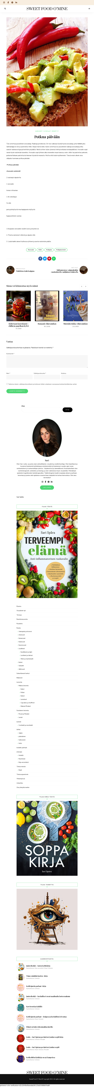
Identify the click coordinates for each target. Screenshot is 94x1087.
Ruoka (19, 628)
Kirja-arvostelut (24, 762)
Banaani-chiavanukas (47, 324)
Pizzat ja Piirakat (24, 714)
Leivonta (19, 682)
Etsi (23, 406)
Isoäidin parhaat (22, 748)
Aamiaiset (39, 131)
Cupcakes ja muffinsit (27, 703)
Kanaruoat (22, 638)
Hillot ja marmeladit (27, 659)
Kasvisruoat (22, 645)
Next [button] (86, 286)
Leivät (20, 717)
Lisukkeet (22, 649)
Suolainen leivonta (23, 711)
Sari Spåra (20, 497)
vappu (21, 733)
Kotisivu (63, 373)
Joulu (20, 743)
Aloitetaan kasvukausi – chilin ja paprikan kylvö (18, 325)
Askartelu (20, 783)
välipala (49, 250)
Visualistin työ (21, 611)
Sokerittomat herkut (23, 673)
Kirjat (20, 770)
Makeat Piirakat (26, 706)
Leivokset (24, 699)
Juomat (19, 722)
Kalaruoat (22, 642)
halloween (22, 740)
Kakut (22, 689)
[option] (18, 310)
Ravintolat (22, 759)
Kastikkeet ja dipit (26, 652)
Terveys (19, 615)
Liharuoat (22, 635)
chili (40, 250)
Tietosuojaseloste (22, 774)
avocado (30, 250)
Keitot (20, 662)
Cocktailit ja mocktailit (26, 725)
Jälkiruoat (22, 669)
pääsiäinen (22, 736)
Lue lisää (47, 487)
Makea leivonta (23, 686)
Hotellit (21, 755)
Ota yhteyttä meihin (23, 787)
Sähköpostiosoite (40, 373)
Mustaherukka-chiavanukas (75, 324)
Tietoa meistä (21, 767)
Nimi (8, 373)
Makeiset (19, 678)
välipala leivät (62, 250)
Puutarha (19, 624)
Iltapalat (47, 131)
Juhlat (18, 730)
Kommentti (10, 354)
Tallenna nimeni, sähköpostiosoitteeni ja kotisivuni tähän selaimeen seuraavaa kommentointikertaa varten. (42, 384)
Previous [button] (82, 286)
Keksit (22, 696)
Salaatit (21, 666)
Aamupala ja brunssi (25, 631)
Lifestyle (19, 752)
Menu (89, 9)
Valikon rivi (4, 2)
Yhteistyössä (21, 779)
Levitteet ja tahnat (27, 655)
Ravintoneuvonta (22, 619)
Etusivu (19, 606)
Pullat (22, 693)
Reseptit (55, 131)
